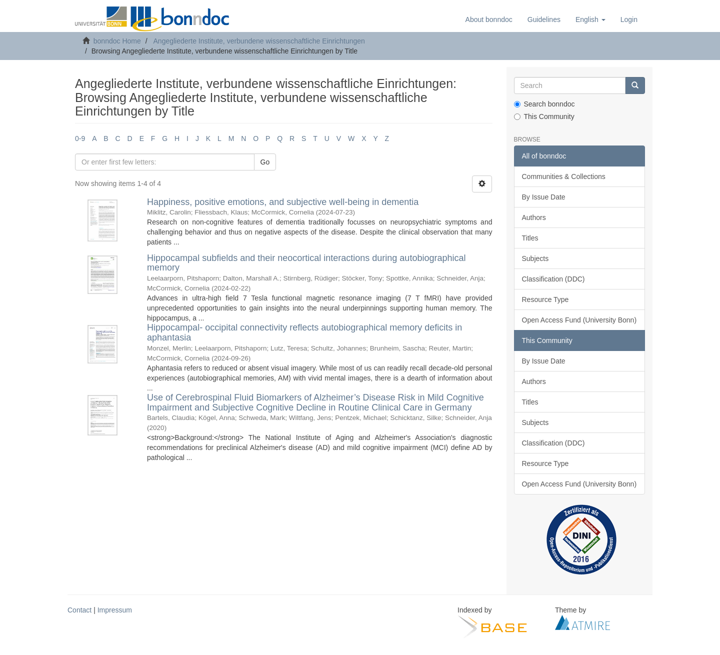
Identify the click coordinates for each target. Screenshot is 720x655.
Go (265, 162)
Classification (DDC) (553, 279)
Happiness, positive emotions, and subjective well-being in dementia (282, 202)
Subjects (535, 258)
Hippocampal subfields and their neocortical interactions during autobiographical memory (306, 263)
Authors (534, 218)
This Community (544, 116)
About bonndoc (489, 20)
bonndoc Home (117, 41)
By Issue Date (544, 197)
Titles (530, 238)
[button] (590, 19)
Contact (80, 610)
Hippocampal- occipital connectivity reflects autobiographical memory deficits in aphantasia (304, 332)
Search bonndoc (544, 104)
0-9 (80, 138)
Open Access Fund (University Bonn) (579, 320)
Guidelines (544, 20)
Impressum (115, 610)
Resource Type (545, 300)
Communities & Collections (564, 176)
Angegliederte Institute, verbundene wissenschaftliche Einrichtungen (259, 41)
